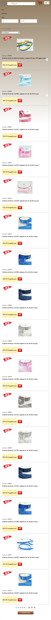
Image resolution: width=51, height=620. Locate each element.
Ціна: (3, 17)
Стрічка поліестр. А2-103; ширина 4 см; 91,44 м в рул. (20, 343)
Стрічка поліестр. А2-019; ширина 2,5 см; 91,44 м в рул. (20, 165)
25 (32, 607)
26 (34, 607)
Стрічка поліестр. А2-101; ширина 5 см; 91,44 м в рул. (20, 486)
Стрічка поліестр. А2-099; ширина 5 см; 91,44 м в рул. (20, 521)
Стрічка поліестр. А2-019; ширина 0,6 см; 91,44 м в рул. (20, 201)
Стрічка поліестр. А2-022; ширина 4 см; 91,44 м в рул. (20, 379)
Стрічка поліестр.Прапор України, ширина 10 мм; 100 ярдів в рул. (24, 58)
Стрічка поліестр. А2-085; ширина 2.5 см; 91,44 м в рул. (20, 94)
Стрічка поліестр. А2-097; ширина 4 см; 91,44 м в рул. (20, 236)
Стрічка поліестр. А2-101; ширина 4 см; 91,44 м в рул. (20, 307)
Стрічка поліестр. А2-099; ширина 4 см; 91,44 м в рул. (20, 272)
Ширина (4, 13)
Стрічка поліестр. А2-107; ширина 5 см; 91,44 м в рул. (20, 415)
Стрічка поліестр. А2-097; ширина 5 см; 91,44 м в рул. (20, 593)
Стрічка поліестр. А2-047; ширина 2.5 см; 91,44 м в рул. (20, 129)
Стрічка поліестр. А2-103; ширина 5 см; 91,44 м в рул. (20, 450)
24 (29, 607)
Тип (3, 9)
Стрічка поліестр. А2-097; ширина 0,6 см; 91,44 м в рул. (20, 557)
